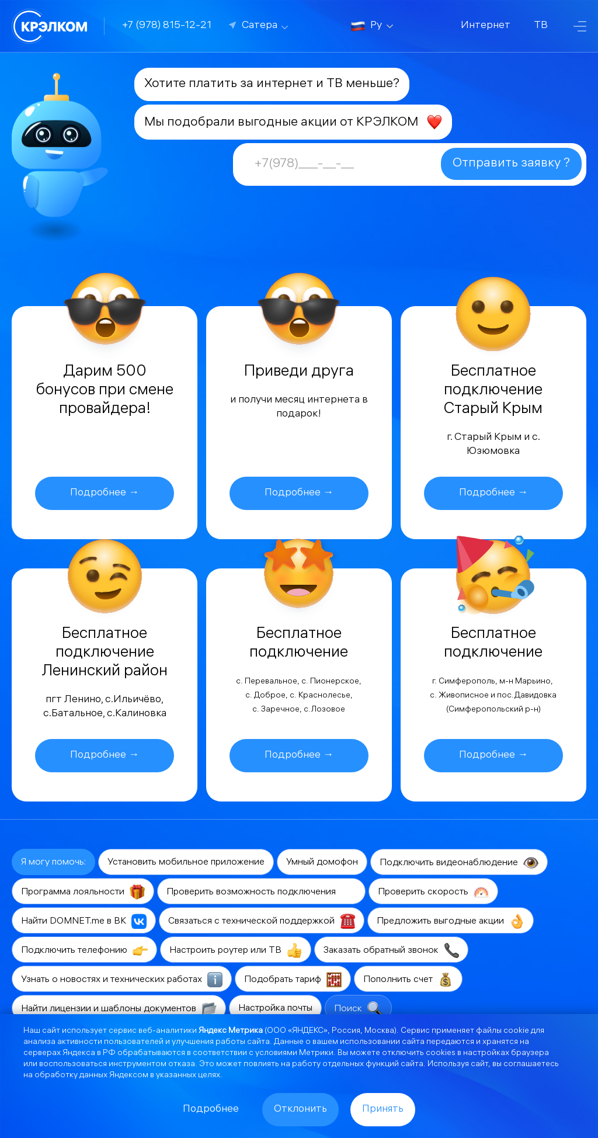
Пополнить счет (408, 979)
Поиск (358, 1008)
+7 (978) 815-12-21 (166, 26)
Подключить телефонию (84, 950)
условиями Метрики (294, 1053)
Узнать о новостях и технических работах (121, 979)
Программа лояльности (83, 892)
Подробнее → (104, 493)
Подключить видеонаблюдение (459, 862)
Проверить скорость (433, 892)
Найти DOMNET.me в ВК (84, 921)
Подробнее (211, 1109)
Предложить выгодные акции (450, 921)
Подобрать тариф (293, 979)
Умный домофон (322, 863)
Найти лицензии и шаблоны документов (119, 1008)
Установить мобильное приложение (186, 863)
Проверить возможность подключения (261, 892)
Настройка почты (275, 1009)
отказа (181, 1064)
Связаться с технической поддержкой (261, 921)
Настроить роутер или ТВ (235, 950)
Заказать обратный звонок (391, 950)
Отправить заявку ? (511, 164)
